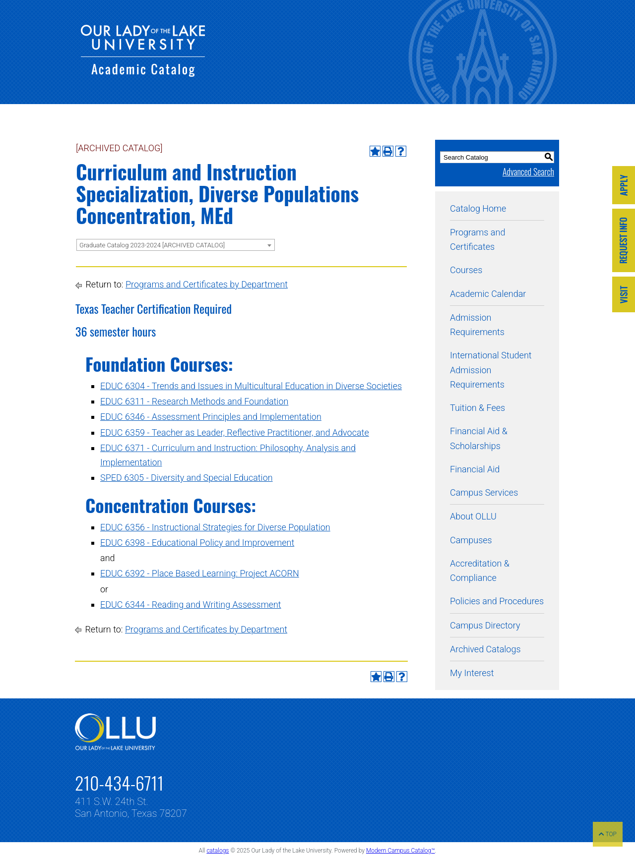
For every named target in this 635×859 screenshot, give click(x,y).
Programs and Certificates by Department (207, 284)
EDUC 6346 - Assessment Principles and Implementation (210, 416)
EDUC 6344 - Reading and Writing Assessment (190, 604)
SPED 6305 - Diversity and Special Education (186, 477)
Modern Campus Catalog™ (400, 850)
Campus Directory (485, 625)
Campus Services (484, 492)
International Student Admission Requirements (491, 370)
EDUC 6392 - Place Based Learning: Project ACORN (199, 573)
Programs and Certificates (477, 239)
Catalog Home (478, 208)
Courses (466, 270)
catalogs (217, 850)
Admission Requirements (477, 324)
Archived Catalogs (485, 649)
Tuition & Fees (477, 407)
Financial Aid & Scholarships (479, 438)
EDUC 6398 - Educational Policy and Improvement (197, 542)
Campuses (471, 540)
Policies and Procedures (497, 601)
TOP (608, 834)
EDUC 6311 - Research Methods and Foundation (194, 401)
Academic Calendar (488, 293)
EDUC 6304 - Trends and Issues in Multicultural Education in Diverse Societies (251, 386)
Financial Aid (475, 469)
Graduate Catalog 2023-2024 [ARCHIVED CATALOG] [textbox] (152, 245)
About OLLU (473, 516)
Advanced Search (528, 171)
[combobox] (175, 245)
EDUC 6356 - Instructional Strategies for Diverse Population (215, 527)
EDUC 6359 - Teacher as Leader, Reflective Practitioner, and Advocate (234, 432)
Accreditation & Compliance (479, 570)
